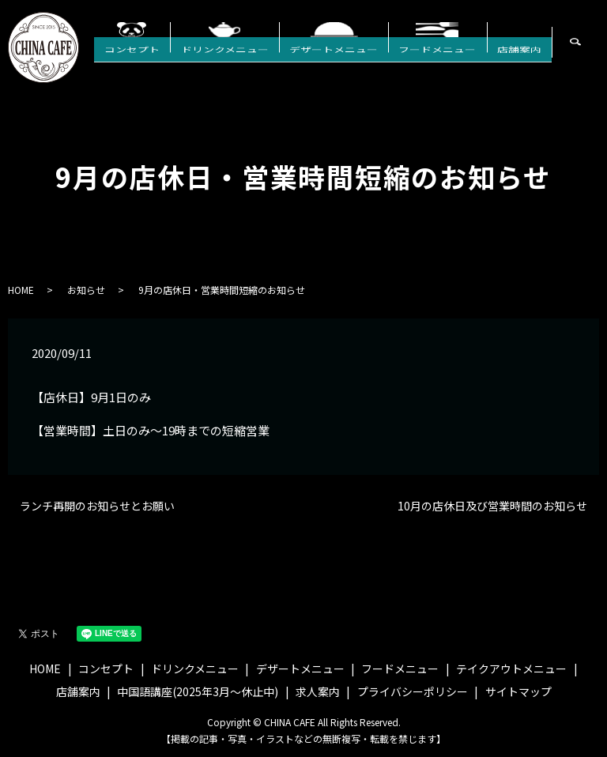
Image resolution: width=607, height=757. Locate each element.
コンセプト (176, 62)
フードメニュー (452, 62)
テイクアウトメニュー (511, 668)
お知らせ (86, 289)
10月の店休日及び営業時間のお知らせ (492, 506)
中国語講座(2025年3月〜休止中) (197, 691)
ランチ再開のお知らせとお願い (97, 506)
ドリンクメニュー (259, 62)
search (596, 51)
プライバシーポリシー (412, 691)
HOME (21, 289)
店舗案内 (524, 62)
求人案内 (318, 691)
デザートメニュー (358, 62)
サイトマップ (518, 691)
